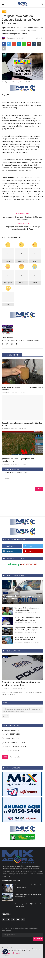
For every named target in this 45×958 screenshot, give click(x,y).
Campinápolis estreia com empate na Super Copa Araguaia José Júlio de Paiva (22, 228)
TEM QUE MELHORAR (12, 738)
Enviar (39, 489)
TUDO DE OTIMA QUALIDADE (15, 746)
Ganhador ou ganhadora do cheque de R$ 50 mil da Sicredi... (22, 424)
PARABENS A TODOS (12, 751)
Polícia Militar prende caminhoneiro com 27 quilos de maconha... (27, 619)
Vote (5, 757)
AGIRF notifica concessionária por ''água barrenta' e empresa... (22, 388)
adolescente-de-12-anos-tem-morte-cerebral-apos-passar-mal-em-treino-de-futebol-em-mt (22, 710)
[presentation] (35, 659)
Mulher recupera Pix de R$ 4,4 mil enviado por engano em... (28, 905)
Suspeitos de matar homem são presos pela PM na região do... (21, 683)
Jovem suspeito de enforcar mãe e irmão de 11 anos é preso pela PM (22, 218)
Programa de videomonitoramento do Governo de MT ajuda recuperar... (28, 629)
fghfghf (5, 716)
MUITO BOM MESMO (12, 734)
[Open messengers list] (5, 951)
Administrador (8, 38)
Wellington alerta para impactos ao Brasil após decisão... (27, 609)
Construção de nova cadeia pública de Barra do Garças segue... (29, 886)
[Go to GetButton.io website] (5, 956)
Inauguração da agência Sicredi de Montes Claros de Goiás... (28, 896)
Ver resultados (15, 757)
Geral (4, 11)
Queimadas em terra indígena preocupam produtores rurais (18, 460)
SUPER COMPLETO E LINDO (15, 742)
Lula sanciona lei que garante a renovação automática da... (25, 638)
